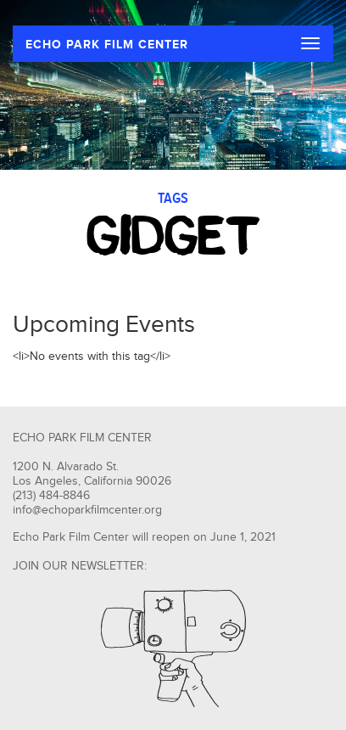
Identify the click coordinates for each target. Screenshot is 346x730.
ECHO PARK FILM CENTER (106, 44)
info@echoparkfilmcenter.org (87, 510)
